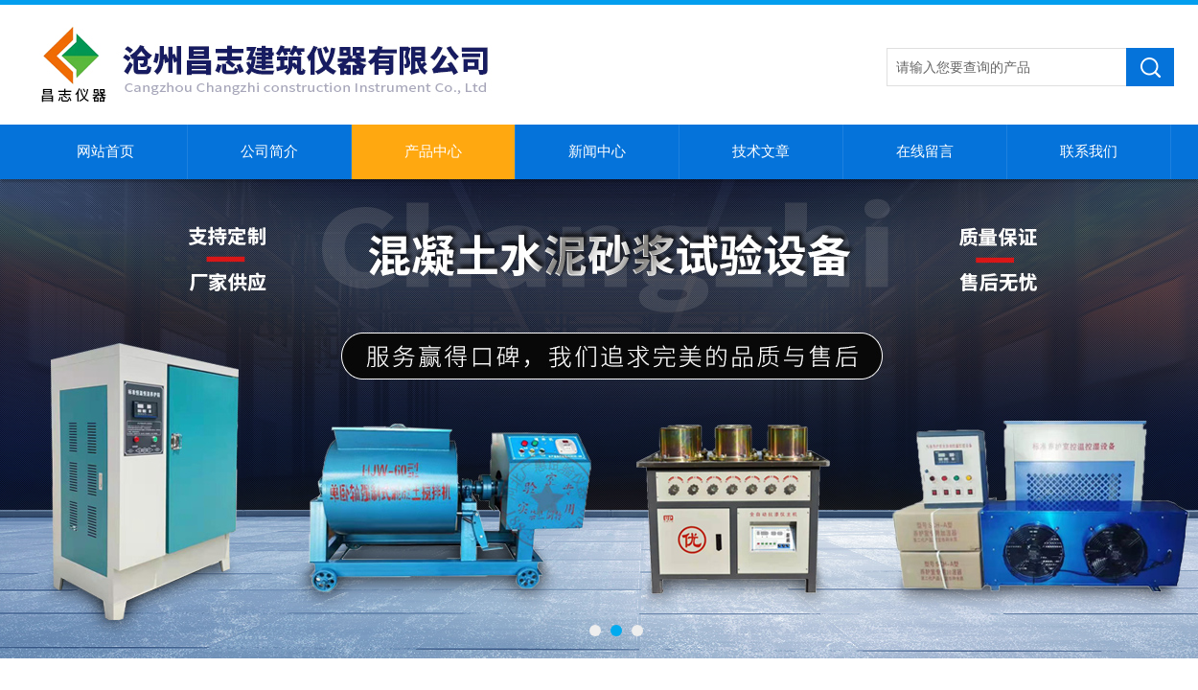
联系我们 (1088, 151)
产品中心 (433, 151)
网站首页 (105, 151)
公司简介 (269, 151)
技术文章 (761, 151)
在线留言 (925, 151)
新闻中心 (597, 151)
